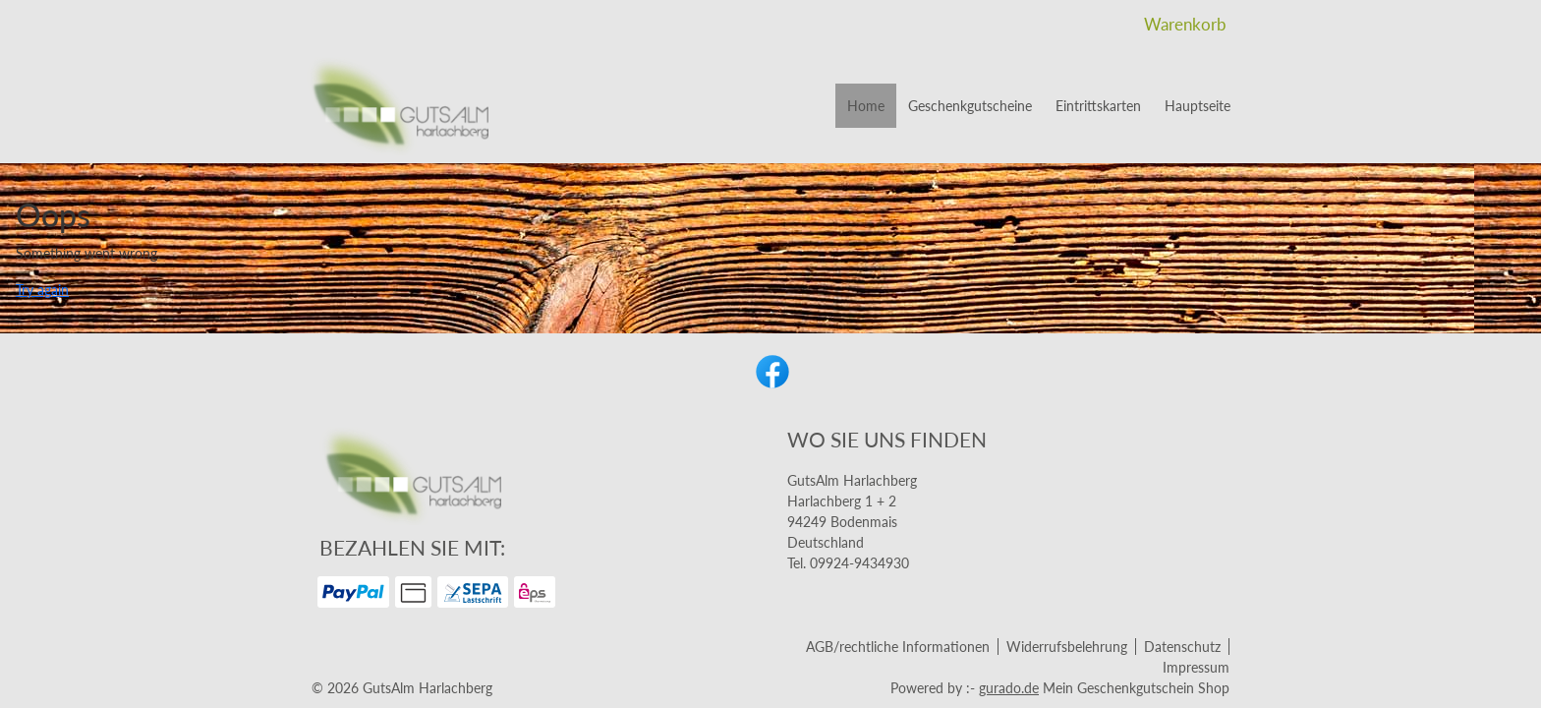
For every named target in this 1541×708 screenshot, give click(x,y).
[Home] (866, 105)
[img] (397, 106)
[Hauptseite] (1197, 105)
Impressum (1196, 667)
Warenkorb (1187, 24)
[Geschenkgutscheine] (970, 105)
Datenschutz (1182, 646)
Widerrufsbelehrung (1066, 646)
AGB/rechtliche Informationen (898, 646)
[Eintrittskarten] (1098, 105)
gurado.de (1009, 687)
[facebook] (770, 369)
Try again (42, 289)
